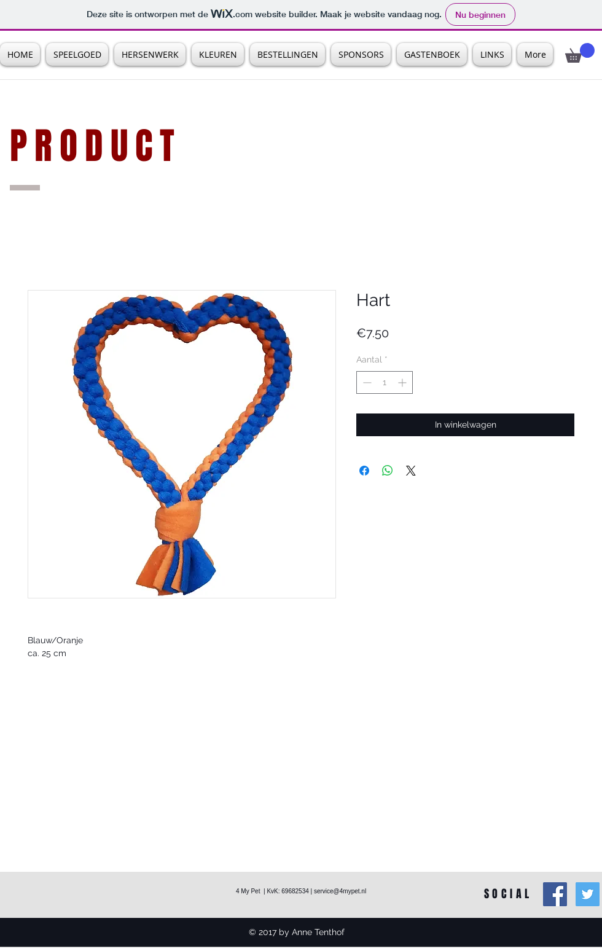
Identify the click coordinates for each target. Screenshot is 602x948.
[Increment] (403, 382)
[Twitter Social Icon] (588, 894)
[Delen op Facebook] (364, 470)
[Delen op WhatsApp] (387, 470)
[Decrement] (365, 382)
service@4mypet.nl (340, 891)
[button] (580, 53)
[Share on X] (411, 470)
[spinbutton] (384, 382)
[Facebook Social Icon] (555, 894)
